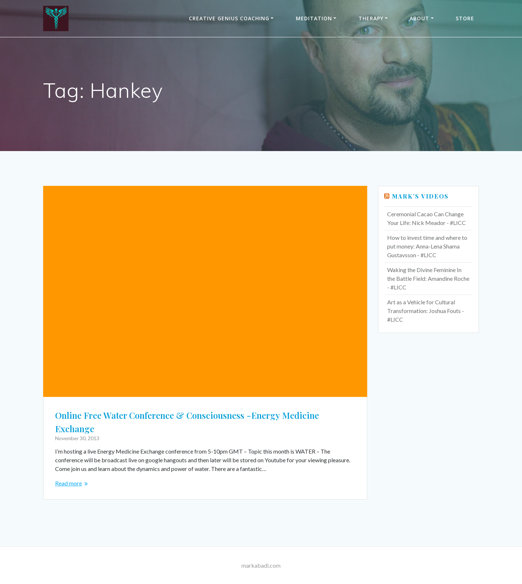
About (419, 18)
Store (465, 18)
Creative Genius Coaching (229, 18)
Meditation (314, 18)
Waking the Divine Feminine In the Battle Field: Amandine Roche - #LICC (428, 278)
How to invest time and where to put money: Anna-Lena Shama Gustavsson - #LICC (427, 246)
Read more (68, 483)
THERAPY (371, 18)
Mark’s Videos (420, 196)
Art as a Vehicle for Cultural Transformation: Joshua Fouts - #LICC (425, 311)
